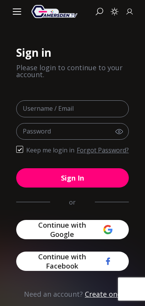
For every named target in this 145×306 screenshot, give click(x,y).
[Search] (99, 11)
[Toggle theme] (114, 11)
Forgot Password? (103, 150)
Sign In (72, 178)
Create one (103, 294)
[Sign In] (129, 11)
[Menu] (17, 11)
